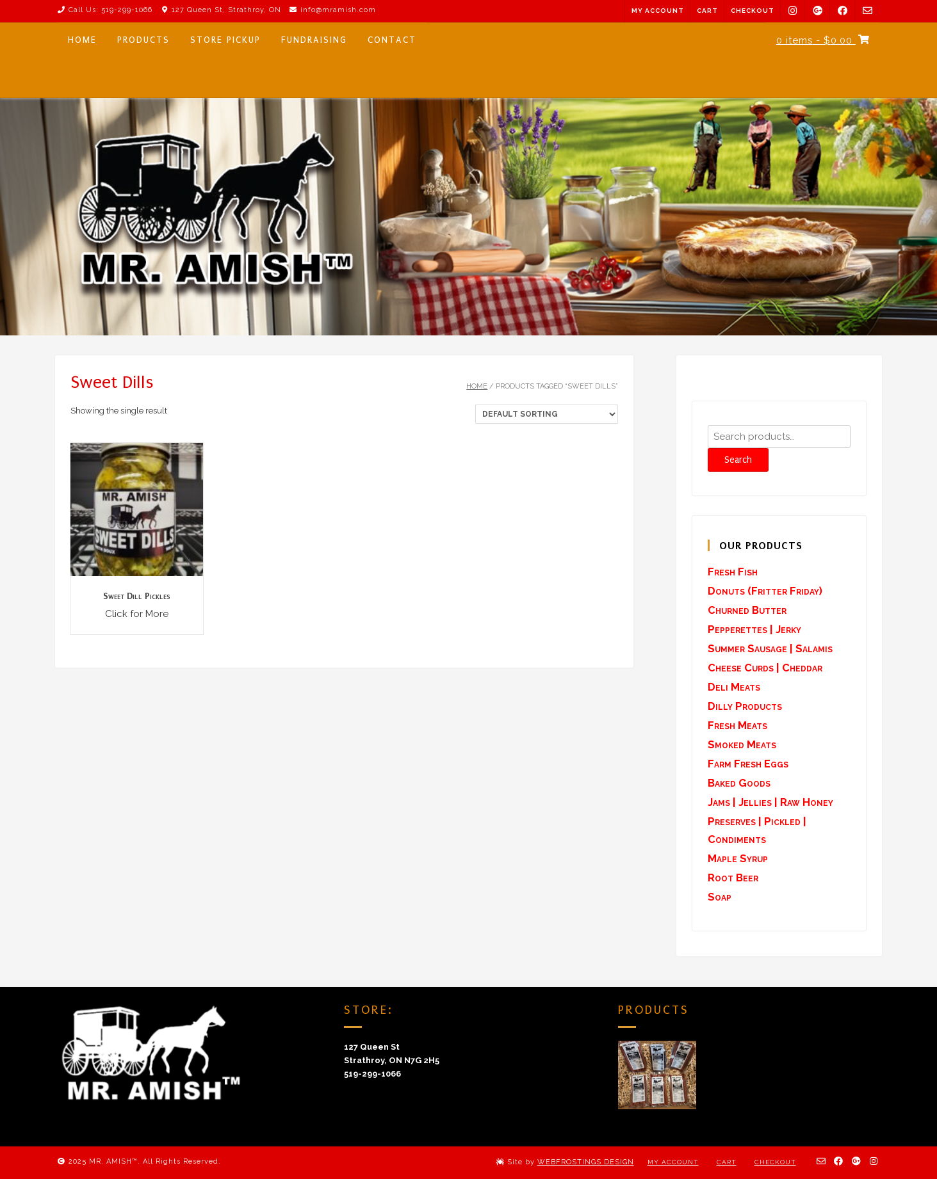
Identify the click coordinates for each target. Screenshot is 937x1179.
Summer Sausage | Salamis (770, 648)
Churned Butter (747, 610)
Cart (707, 10)
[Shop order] (546, 414)
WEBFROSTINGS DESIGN (585, 1162)
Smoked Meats (742, 744)
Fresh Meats (737, 725)
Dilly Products (745, 706)
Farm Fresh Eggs (748, 763)
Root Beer (733, 877)
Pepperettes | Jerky (754, 629)
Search (738, 459)
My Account (657, 10)
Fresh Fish (733, 571)
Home (476, 386)
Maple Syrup (738, 858)
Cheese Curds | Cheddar (765, 667)
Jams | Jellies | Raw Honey (770, 802)
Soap (719, 896)
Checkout (752, 10)
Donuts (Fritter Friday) (765, 590)
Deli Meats (734, 686)
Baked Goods (739, 782)
